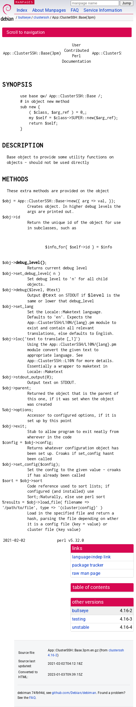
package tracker (87, 565)
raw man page (86, 573)
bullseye (24, 17)
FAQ (75, 10)
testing (78, 619)
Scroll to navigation (26, 32)
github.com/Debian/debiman (74, 693)
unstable (80, 627)
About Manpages (49, 10)
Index (22, 10)
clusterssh (41, 17)
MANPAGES (24, 2)
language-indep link (91, 556)
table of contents (91, 587)
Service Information (103, 10)
